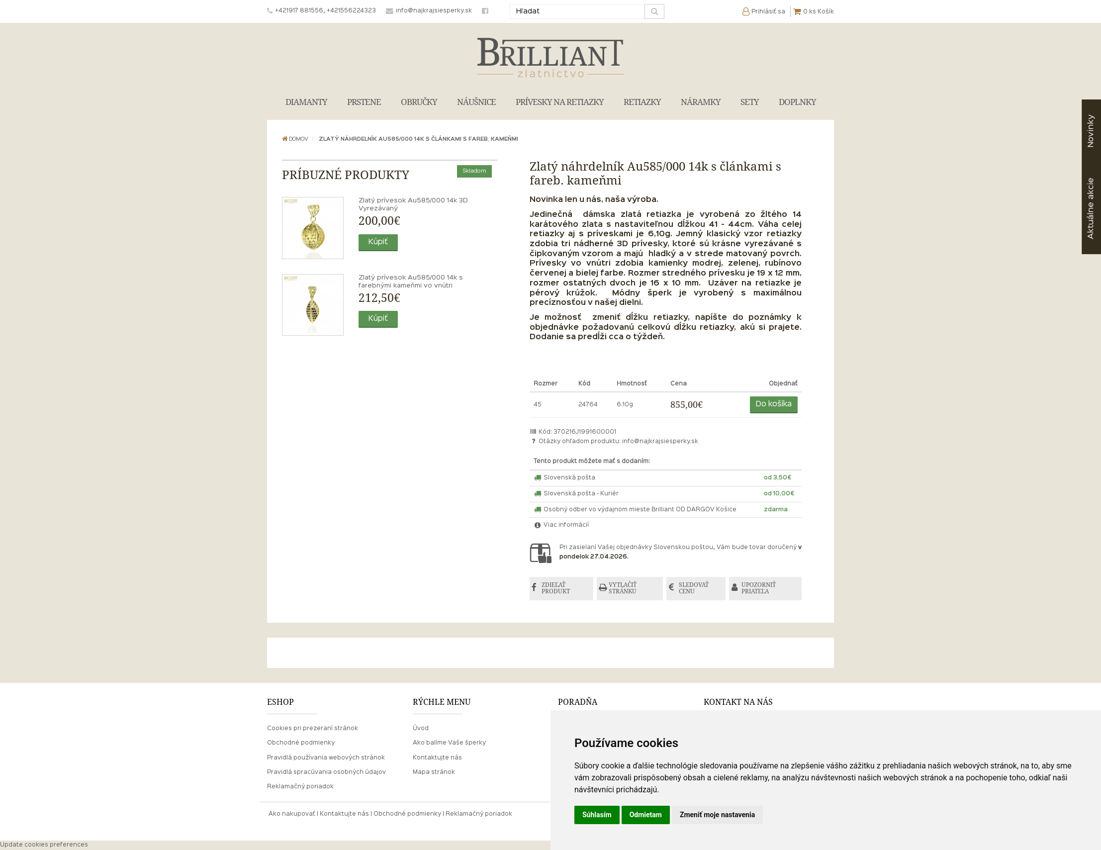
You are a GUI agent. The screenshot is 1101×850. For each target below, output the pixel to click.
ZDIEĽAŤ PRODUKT (557, 588)
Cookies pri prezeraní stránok (312, 729)
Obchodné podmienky (301, 743)
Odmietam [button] (646, 815)
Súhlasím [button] (597, 815)
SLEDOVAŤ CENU (695, 588)
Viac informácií (561, 525)
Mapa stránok (434, 772)
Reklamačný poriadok (300, 786)
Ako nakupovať (292, 814)
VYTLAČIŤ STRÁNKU (624, 588)
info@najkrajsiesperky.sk (660, 441)
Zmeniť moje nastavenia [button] (717, 815)
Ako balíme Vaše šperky (449, 743)
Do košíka (774, 404)
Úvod (421, 729)
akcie (1091, 208)
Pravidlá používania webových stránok (326, 758)
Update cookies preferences (44, 845)
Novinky (1091, 131)
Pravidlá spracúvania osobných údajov (326, 772)
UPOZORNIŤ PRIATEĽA (760, 588)
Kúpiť (378, 242)
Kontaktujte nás (437, 758)
